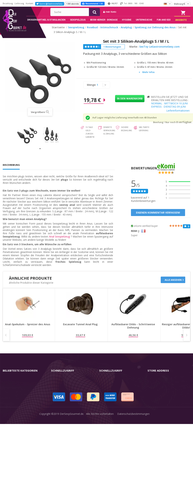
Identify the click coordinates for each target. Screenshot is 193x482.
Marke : (134, 51)
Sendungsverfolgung (63, 403)
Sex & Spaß (9, 431)
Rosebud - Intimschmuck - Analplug (23, 414)
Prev (6, 340)
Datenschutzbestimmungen (133, 477)
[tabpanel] (28, 139)
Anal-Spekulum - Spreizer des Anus (76, 329)
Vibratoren (9, 385)
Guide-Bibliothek (108, 408)
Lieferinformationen (178, 115)
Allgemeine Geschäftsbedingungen (119, 391)
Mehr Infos (148, 77)
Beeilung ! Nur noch (164, 127)
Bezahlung (8, 3)
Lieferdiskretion (60, 414)
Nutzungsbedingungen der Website (119, 397)
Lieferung (19, 3)
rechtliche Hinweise (110, 385)
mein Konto (144, 11)
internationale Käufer (111, 403)
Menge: (91, 90)
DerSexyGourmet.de (72, 477)
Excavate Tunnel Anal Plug (129, 329)
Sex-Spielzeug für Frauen (17, 391)
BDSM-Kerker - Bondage (17, 408)
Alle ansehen (173, 284)
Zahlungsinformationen (64, 419)
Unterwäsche (10, 419)
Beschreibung (11, 169)
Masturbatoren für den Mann (20, 397)
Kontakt (29, 3)
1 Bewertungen (112, 51)
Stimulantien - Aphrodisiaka (18, 403)
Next (186, 340)
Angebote (10, 437)
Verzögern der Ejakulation (18, 425)
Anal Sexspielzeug (59, 241)
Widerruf (56, 397)
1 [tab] (40, 153)
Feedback (104, 414)
